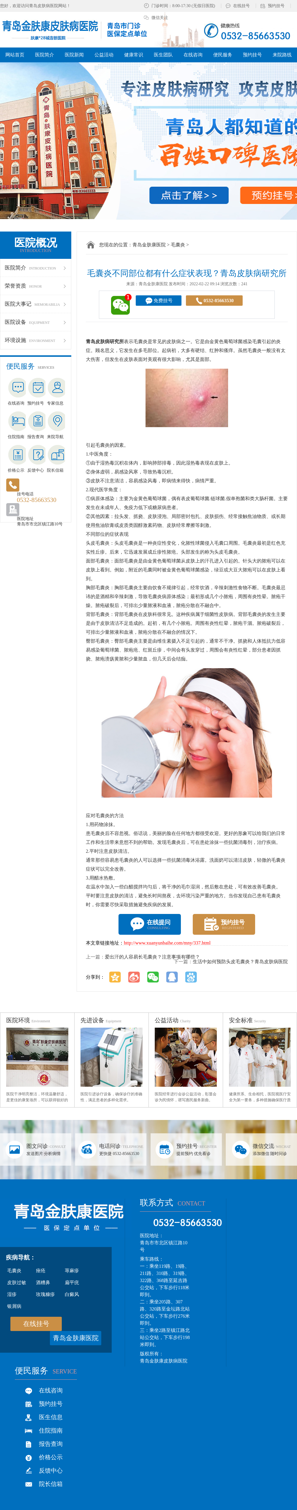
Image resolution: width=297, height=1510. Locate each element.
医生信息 (51, 1417)
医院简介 (36, 268)
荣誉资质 (36, 286)
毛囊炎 (178, 244)
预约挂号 (276, 6)
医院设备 (36, 322)
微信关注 (159, 17)
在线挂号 (241, 6)
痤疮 (40, 1270)
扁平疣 (72, 1282)
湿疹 (12, 1294)
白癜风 (72, 1294)
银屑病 (14, 1306)
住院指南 (51, 1430)
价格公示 (51, 1457)
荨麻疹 (72, 1270)
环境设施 (36, 340)
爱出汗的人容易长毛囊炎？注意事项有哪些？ (152, 956)
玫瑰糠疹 (45, 1294)
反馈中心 (51, 1470)
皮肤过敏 (16, 1282)
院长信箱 (51, 1484)
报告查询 (51, 1444)
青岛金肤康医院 (149, 244)
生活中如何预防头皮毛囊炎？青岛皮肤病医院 (240, 961)
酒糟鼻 (43, 1282)
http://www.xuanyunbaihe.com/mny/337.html (167, 942)
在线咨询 (51, 1390)
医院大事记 (36, 304)
